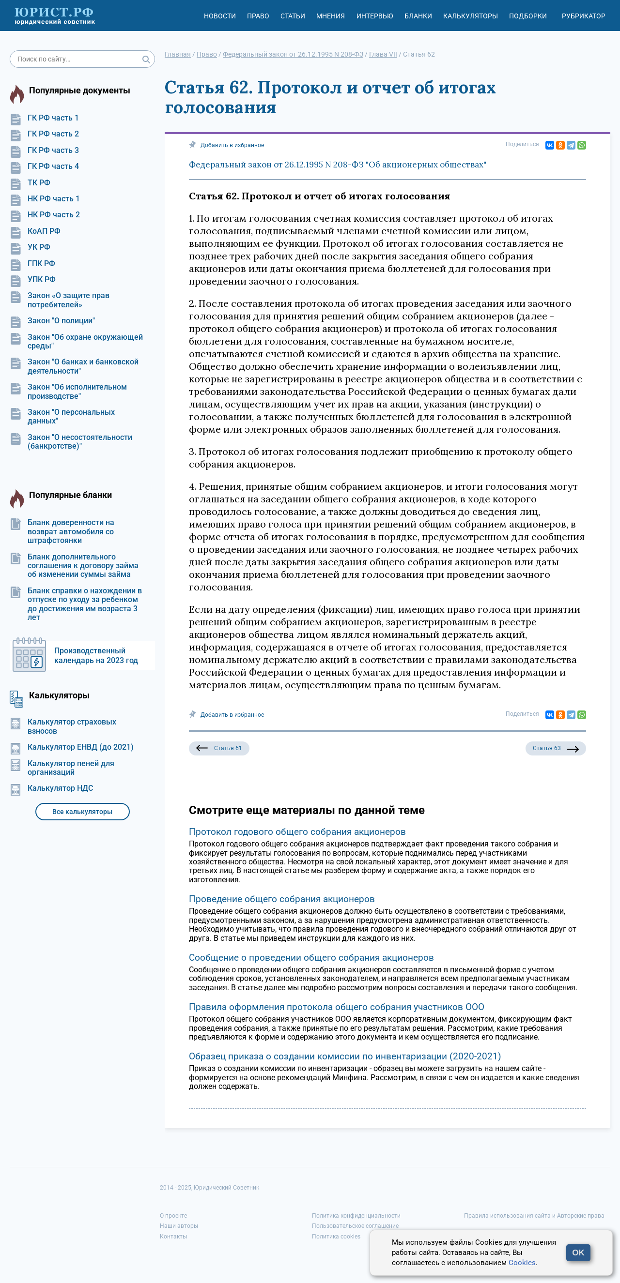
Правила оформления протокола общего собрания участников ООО (336, 1006)
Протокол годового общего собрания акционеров (297, 831)
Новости (220, 16)
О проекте (173, 1215)
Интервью (374, 16)
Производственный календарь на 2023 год (96, 655)
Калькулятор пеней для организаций (62, 768)
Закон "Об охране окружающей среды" (76, 341)
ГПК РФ (32, 263)
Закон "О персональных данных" (62, 416)
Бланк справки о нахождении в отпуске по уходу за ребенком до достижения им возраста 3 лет (76, 604)
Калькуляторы (470, 16)
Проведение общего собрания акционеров (282, 899)
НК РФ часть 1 (45, 199)
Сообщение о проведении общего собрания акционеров (311, 957)
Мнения (330, 16)
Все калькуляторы (82, 811)
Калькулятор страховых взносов (63, 726)
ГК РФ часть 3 (44, 150)
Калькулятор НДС (51, 788)
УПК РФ (33, 279)
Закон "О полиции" (52, 321)
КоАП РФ (35, 231)
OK (578, 1252)
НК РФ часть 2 (45, 215)
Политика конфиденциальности (356, 1215)
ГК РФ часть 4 (44, 166)
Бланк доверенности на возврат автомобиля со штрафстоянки (62, 531)
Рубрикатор (583, 16)
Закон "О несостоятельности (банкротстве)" (71, 442)
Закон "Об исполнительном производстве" (68, 391)
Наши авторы (179, 1226)
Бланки (418, 16)
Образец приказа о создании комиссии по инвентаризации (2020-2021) (345, 1056)
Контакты (173, 1236)
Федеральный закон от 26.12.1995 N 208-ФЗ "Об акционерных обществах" (337, 164)
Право (258, 16)
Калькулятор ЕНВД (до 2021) (72, 747)
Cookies (522, 1262)
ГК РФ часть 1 (44, 118)
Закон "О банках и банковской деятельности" (74, 366)
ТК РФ (30, 183)
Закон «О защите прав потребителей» (59, 300)
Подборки (528, 16)
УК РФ (30, 247)
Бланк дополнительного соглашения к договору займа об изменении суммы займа (74, 566)
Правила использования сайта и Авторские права (534, 1215)
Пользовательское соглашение (355, 1226)
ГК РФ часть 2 (44, 134)
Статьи (292, 16)
